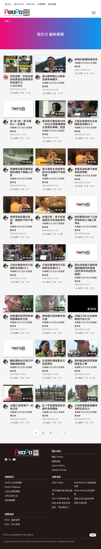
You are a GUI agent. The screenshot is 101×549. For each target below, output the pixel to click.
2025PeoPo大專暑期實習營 (85, 484)
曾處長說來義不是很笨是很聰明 (86, 170)
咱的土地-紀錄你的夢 (84, 498)
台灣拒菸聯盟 (16, 86)
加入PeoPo (19, 4)
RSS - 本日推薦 (12, 524)
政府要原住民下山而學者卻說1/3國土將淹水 (86, 220)
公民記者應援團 (12, 491)
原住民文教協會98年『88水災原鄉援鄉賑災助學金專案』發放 (53, 124)
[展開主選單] (93, 12)
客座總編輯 (10, 500)
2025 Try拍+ (58, 483)
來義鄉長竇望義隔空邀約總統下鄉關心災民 (21, 172)
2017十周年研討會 (61, 498)
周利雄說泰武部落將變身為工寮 (86, 362)
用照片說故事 (80, 503)
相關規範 (56, 461)
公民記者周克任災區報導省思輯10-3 (86, 122)
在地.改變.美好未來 (61, 503)
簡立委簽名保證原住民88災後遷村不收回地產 (53, 172)
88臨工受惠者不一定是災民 (21, 407)
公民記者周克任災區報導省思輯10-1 (53, 266)
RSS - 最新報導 (12, 520)
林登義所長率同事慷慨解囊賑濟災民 (21, 317)
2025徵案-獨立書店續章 (62, 492)
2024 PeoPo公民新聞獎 (84, 492)
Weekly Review (59, 470)
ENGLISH (31, 4)
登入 (9, 4)
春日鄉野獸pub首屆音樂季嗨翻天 (53, 77)
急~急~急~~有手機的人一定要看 (20, 122)
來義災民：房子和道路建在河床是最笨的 (53, 218)
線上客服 (52, 4)
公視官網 (41, 4)
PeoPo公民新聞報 (13, 483)
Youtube (14, 459)
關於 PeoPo (57, 457)
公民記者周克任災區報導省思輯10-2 (21, 266)
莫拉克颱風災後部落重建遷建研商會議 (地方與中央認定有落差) (86, 269)
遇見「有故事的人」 (61, 507)
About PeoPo (58, 466)
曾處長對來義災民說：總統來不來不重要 (21, 220)
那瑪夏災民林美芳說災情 (53, 317)
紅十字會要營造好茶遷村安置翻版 (53, 407)
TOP (93, 535)
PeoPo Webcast (12, 487)
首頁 (7, 21)
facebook (6, 459)
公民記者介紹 (11, 496)
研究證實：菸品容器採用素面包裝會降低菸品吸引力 (21, 79)
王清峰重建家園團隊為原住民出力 (86, 407)
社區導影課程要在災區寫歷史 (53, 362)
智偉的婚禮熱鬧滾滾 (86, 59)
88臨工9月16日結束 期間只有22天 (86, 317)
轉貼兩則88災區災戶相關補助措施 (21, 362)
